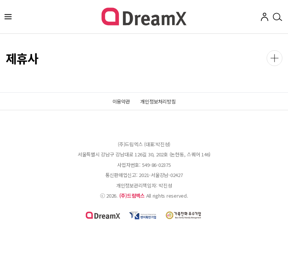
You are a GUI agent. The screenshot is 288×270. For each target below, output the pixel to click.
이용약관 (121, 101)
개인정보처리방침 (158, 101)
